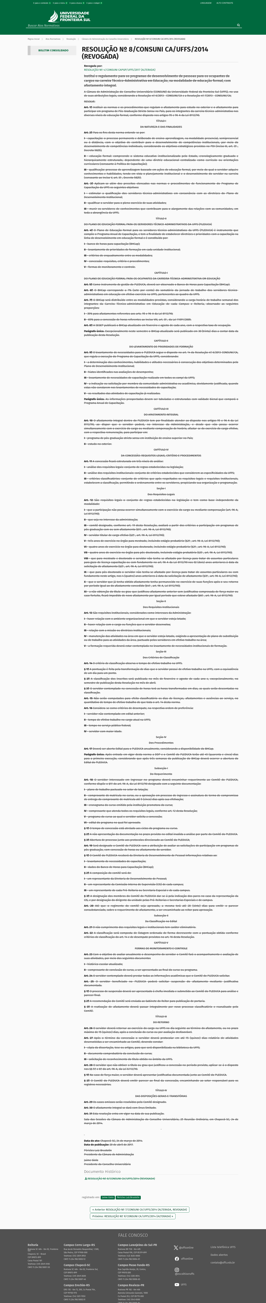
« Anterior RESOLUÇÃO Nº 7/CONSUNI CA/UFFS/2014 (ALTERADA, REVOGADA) (139, 1209)
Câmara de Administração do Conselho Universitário (105, 39)
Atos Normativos (53, 39)
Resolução (71, 39)
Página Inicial (34, 39)
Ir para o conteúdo (42, 3)
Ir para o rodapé (94, 3)
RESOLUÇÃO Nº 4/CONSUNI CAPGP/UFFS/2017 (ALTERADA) (119, 69)
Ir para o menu (60, 3)
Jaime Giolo (108, 1197)
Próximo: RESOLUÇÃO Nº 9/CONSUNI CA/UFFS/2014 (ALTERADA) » (132, 1216)
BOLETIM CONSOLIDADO (53, 50)
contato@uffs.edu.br (223, 1262)
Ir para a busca (77, 3)
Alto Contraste (224, 3)
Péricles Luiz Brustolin (128, 1197)
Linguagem (205, 3)
